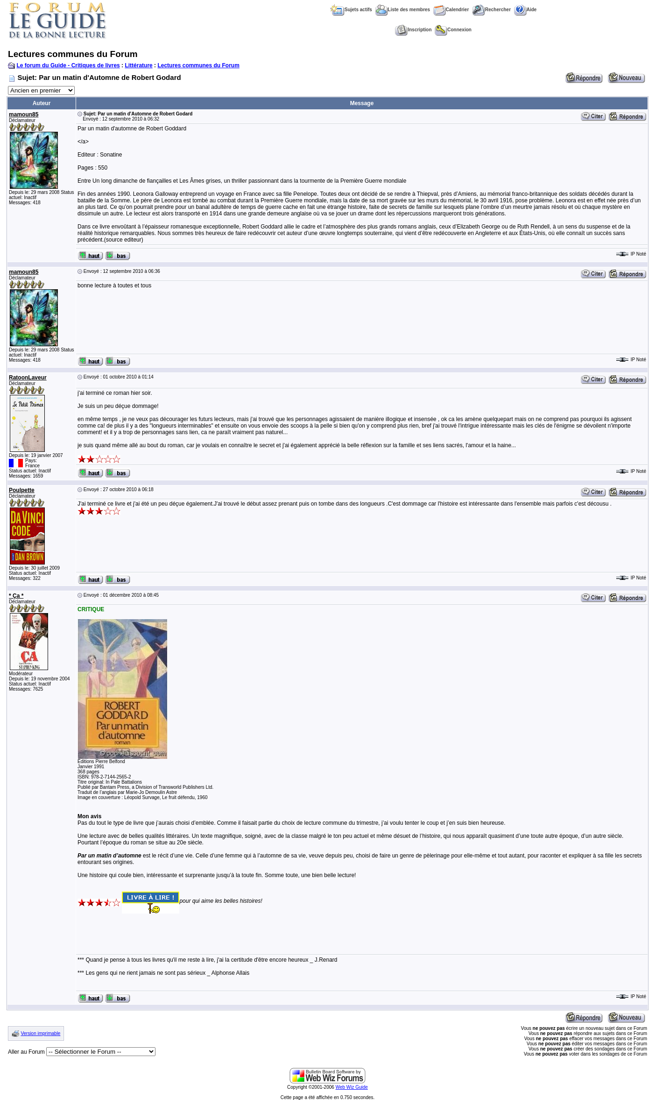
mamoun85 (23, 114)
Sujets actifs (351, 9)
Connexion (453, 29)
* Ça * (16, 596)
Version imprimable (40, 1033)
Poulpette (22, 490)
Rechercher (491, 9)
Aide (525, 9)
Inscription (413, 29)
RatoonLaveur (28, 377)
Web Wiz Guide (352, 1087)
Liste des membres (402, 9)
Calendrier (451, 9)
